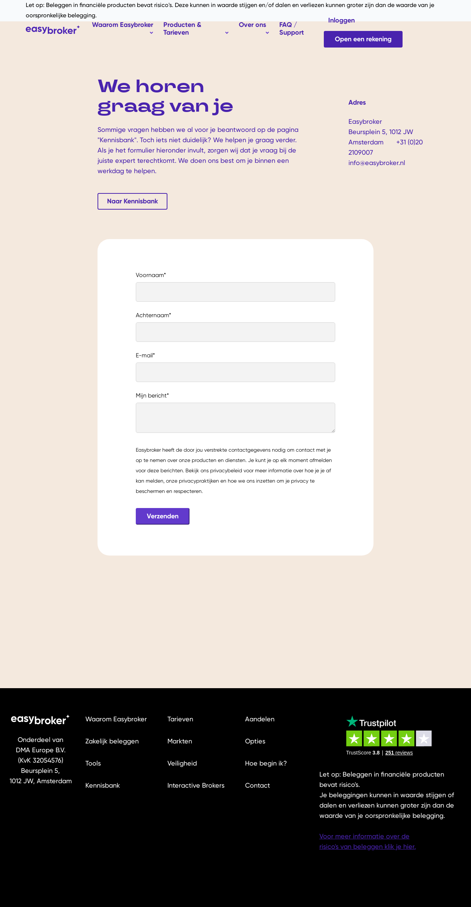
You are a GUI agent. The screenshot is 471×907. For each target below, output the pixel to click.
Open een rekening (363, 39)
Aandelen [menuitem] (260, 719)
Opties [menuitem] (255, 741)
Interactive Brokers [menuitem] (195, 785)
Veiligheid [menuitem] (182, 763)
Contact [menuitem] (257, 785)
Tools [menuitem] (93, 763)
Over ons (252, 25)
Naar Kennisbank (132, 201)
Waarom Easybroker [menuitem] (116, 719)
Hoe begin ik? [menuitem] (266, 763)
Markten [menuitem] (179, 741)
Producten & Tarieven (182, 28)
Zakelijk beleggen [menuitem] (112, 741)
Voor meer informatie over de (364, 836)
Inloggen (341, 20)
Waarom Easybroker (122, 25)
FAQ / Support (291, 28)
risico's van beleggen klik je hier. (367, 846)
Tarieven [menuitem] (180, 719)
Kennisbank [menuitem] (102, 785)
